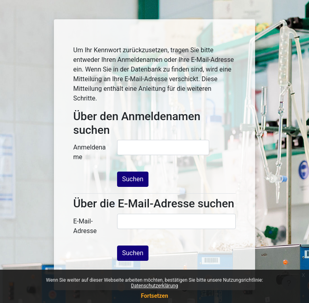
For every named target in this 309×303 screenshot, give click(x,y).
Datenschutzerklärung (154, 286)
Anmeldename (89, 152)
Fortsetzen (154, 296)
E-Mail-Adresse (85, 226)
